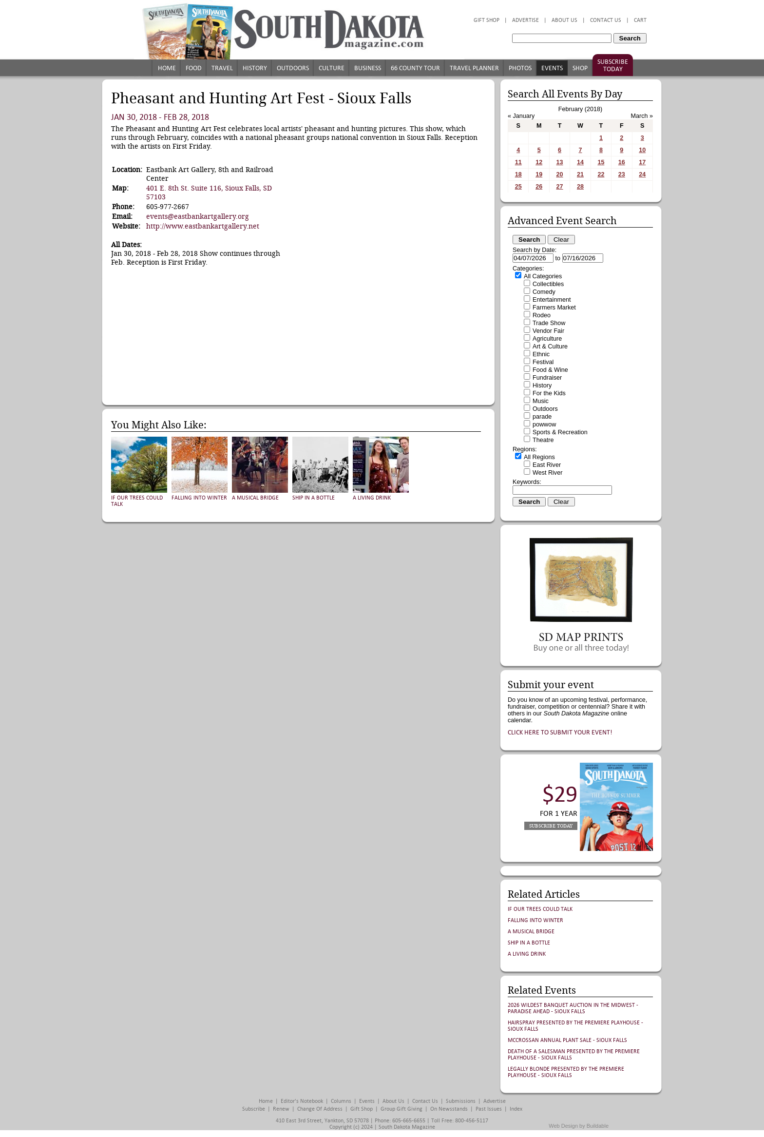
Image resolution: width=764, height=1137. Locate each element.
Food (194, 68)
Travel (222, 68)
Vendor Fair (548, 331)
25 (518, 186)
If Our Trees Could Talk (540, 909)
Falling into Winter (199, 498)
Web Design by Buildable (579, 1126)
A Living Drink (372, 498)
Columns (341, 1101)
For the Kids (549, 393)
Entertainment (552, 299)
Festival (543, 362)
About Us (564, 20)
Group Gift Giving (401, 1109)
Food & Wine (550, 369)
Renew (281, 1109)
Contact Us (605, 20)
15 (600, 162)
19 (538, 174)
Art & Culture (550, 346)
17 (642, 162)
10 (642, 150)
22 (600, 174)
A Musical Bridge (255, 498)
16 (621, 162)
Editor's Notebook (302, 1101)
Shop (580, 68)
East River (547, 465)
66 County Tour (415, 68)
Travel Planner (474, 68)
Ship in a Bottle (313, 498)
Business (367, 68)
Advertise (525, 20)
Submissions (461, 1101)
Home (167, 68)
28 (580, 186)
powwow (544, 424)
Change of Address (320, 1109)
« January (521, 116)
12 (538, 162)
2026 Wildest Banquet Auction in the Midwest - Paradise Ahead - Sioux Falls (573, 1008)
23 (621, 174)
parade (542, 416)
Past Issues (489, 1109)
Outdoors (293, 68)
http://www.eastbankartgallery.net (202, 226)
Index (516, 1109)
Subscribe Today (612, 65)
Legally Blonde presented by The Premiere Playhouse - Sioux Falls (566, 1072)
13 (559, 162)
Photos (520, 68)
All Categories (543, 276)
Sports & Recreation (560, 432)
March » (642, 116)
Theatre (543, 440)
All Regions (539, 457)
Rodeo (542, 315)
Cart (640, 20)
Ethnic (541, 354)
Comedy (544, 292)
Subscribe (253, 1109)
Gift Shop (486, 20)
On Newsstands (449, 1109)
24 (642, 174)
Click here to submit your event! (560, 732)
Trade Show (549, 323)
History (255, 68)
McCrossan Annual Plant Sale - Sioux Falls (567, 1040)
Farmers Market (554, 307)
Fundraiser (547, 377)
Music (541, 401)
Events (552, 68)
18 (518, 174)
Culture (331, 68)
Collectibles (548, 284)
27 (559, 186)
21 (580, 174)
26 (538, 186)
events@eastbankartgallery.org (197, 216)
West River (547, 472)
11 (518, 162)
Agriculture (547, 338)
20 (559, 174)
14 (580, 162)
